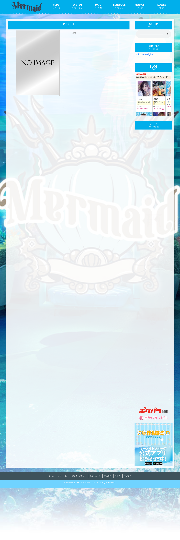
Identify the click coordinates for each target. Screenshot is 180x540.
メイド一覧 (62, 529)
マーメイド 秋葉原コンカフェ (87, 534)
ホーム (51, 529)
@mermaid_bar (145, 54)
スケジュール (95, 529)
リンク (117, 529)
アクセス (127, 529)
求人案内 (107, 529)
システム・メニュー (78, 529)
